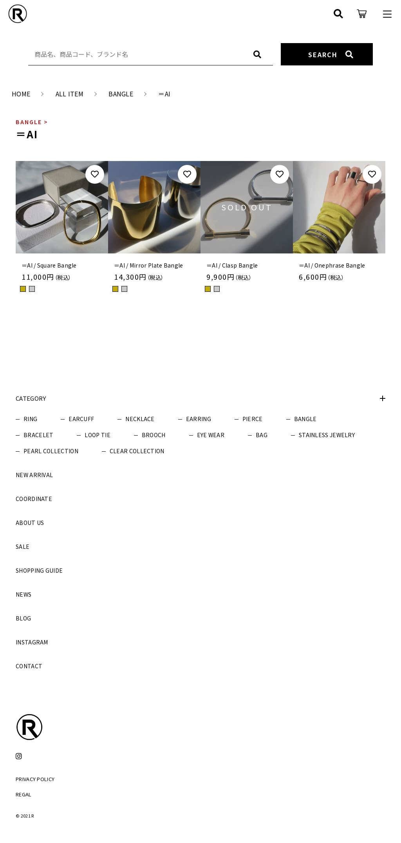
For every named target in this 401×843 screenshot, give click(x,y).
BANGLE (305, 419)
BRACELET (38, 435)
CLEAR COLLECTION (137, 451)
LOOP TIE (97, 435)
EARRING (198, 419)
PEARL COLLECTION (50, 451)
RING (30, 419)
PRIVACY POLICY (35, 779)
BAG (261, 435)
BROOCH (154, 435)
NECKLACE (139, 419)
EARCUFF (81, 419)
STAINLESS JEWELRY (327, 435)
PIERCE (252, 419)
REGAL (24, 794)
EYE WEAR (210, 435)
